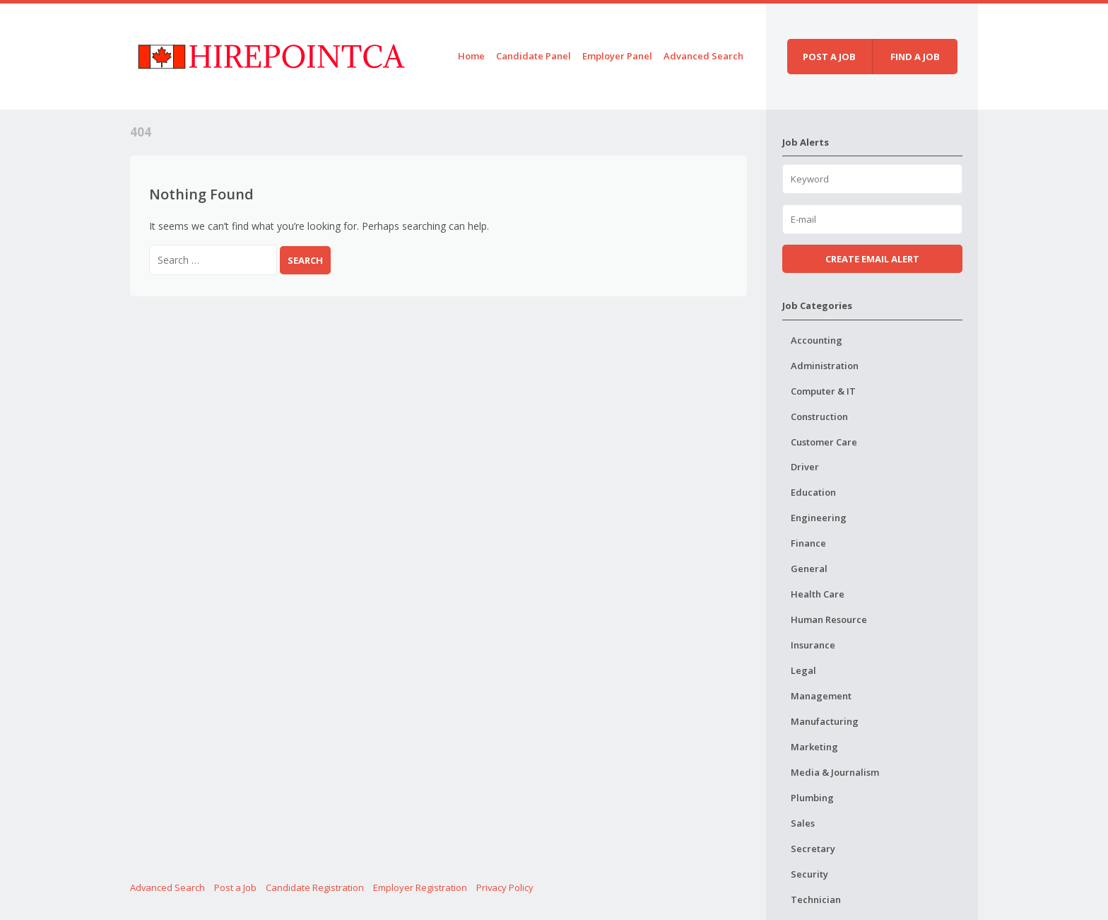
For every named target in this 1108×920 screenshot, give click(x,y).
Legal (803, 670)
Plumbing (812, 797)
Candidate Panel (533, 56)
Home (471, 56)
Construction (819, 416)
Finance (808, 543)
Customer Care (824, 442)
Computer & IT (823, 391)
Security (809, 874)
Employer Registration (420, 887)
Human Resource (829, 619)
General (809, 568)
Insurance (813, 645)
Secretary (813, 848)
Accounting (816, 340)
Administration (825, 365)
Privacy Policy (505, 887)
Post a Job (235, 887)
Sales (803, 823)
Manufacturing (825, 721)
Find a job (915, 56)
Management (821, 695)
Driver (805, 466)
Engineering (819, 517)
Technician (816, 899)
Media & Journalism (835, 772)
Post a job (829, 56)
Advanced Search (703, 56)
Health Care (817, 594)
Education (813, 492)
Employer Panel (617, 56)
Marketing (814, 746)
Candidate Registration (315, 887)
